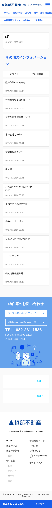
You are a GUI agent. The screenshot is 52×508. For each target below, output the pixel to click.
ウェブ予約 (40, 504)
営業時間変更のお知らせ (17, 100)
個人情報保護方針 (14, 273)
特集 (10, 455)
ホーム (7, 13)
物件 (36, 13)
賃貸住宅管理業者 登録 (17, 117)
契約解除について (14, 152)
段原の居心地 (12, 450)
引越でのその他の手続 (16, 204)
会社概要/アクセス (12, 20)
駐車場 (11, 475)
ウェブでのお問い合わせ (17, 239)
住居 (10, 465)
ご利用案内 (38, 20)
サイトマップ (12, 256)
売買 (10, 480)
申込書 (8, 169)
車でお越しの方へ (14, 134)
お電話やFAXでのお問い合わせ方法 (21, 322)
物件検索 (10, 460)
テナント (12, 470)
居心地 (28, 13)
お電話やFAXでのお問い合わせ (18, 188)
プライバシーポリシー (39, 456)
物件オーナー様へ (14, 221)
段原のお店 (17, 13)
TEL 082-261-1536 (13, 503)
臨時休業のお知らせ (15, 82)
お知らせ (27, 20)
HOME (9, 440)
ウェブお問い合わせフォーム (22, 313)
